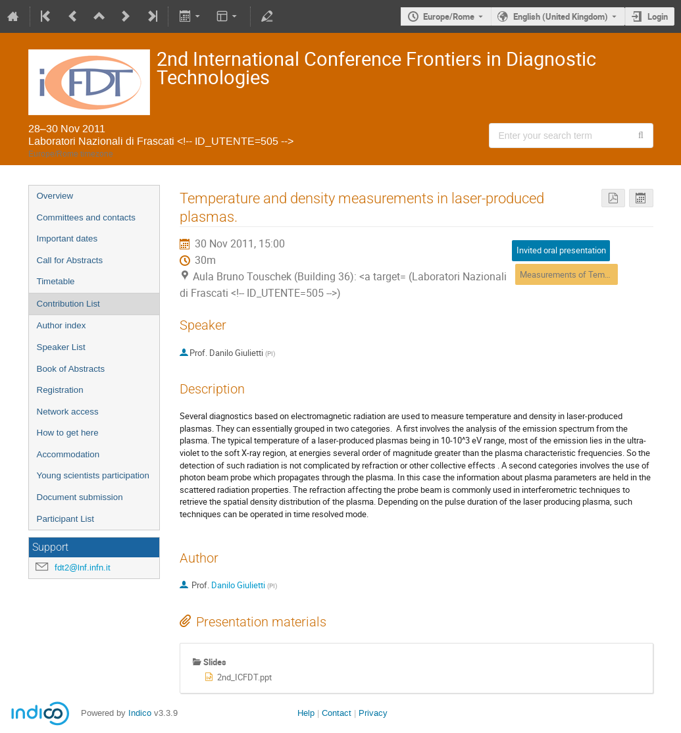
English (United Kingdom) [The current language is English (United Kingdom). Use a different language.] (560, 16)
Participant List (65, 519)
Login (657, 16)
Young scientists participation (93, 475)
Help (306, 713)
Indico (139, 713)
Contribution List (68, 304)
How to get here (68, 433)
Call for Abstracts (70, 260)
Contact (336, 713)
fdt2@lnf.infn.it (83, 567)
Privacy (373, 713)
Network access (68, 412)
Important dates (67, 238)
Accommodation (68, 454)
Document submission (80, 497)
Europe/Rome (448, 16)
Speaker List (61, 347)
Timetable (56, 281)
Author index (61, 325)
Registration (60, 390)
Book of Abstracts (71, 369)
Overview (55, 196)
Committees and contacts (86, 217)
